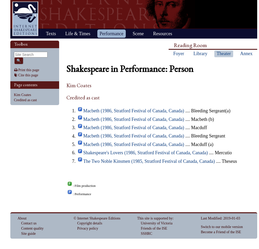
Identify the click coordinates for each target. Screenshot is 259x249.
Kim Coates (22, 95)
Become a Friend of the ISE (221, 232)
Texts (51, 33)
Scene (138, 33)
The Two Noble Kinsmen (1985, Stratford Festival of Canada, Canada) (149, 161)
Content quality (32, 228)
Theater (224, 53)
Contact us (29, 223)
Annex (246, 53)
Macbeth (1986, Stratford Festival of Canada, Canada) (133, 110)
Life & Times (77, 33)
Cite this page (28, 75)
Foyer (178, 53)
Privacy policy (87, 228)
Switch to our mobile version (222, 227)
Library (200, 53)
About (22, 218)
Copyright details (89, 223)
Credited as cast (25, 100)
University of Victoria (156, 223)
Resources (162, 33)
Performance (111, 33)
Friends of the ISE (154, 228)
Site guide (28, 234)
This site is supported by (154, 218)
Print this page (28, 70)
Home (25, 19)
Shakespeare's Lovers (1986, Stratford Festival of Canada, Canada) (145, 152)
